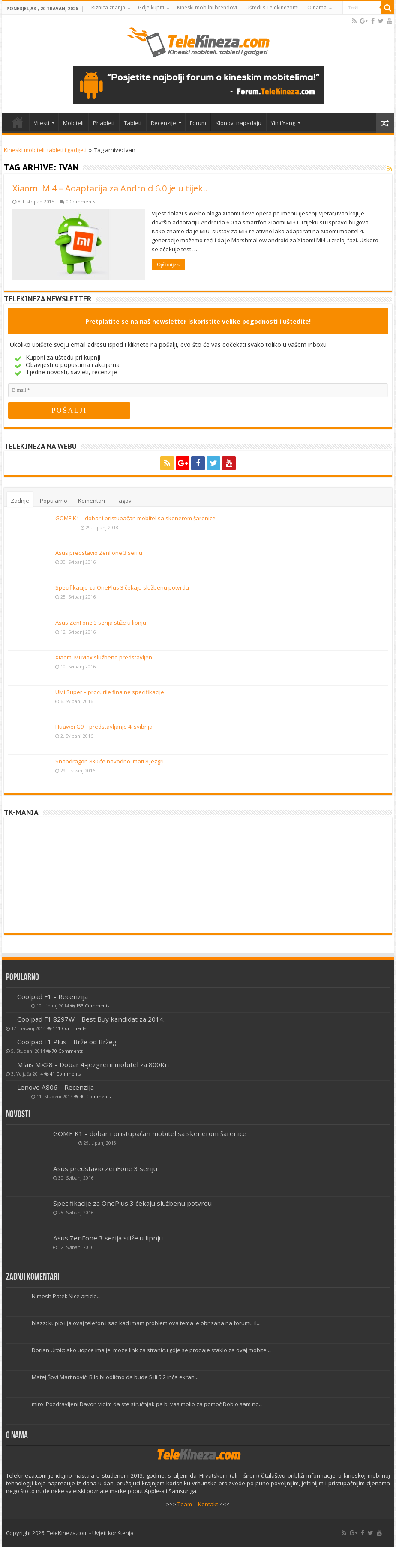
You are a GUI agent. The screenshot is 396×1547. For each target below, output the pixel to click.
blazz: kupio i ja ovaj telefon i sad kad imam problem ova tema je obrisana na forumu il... (146, 1323)
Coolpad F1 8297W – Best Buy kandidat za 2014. (91, 1019)
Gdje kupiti (151, 7)
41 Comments (65, 1074)
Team (184, 1504)
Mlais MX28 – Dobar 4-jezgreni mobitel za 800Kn (93, 1064)
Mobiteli (73, 123)
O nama (317, 7)
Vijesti (41, 123)
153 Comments (92, 1006)
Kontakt (208, 1504)
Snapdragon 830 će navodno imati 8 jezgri (109, 761)
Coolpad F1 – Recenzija (52, 996)
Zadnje (20, 500)
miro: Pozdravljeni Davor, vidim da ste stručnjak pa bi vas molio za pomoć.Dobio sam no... (147, 1404)
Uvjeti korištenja (113, 1533)
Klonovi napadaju (238, 123)
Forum (198, 123)
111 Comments (69, 1028)
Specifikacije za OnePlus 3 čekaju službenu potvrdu (122, 587)
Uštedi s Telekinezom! (272, 7)
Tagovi (124, 500)
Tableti (132, 123)
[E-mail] (198, 390)
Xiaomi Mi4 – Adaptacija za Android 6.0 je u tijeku (110, 188)
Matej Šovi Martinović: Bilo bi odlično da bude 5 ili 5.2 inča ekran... (115, 1377)
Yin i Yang (283, 123)
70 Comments (67, 1051)
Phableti (103, 123)
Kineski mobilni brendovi (207, 7)
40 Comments (95, 1097)
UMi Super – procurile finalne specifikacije (109, 692)
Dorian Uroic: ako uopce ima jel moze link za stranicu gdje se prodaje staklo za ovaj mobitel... (152, 1350)
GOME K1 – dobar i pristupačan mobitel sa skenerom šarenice (135, 518)
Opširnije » (168, 265)
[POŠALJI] (69, 410)
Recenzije (163, 123)
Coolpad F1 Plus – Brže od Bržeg (67, 1041)
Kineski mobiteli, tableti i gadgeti (45, 150)
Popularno (53, 500)
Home (17, 122)
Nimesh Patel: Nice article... (66, 1296)
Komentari (91, 500)
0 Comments (80, 201)
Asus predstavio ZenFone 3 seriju (98, 553)
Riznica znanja (108, 7)
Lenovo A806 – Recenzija (55, 1087)
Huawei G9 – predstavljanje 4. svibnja (104, 726)
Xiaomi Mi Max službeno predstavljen (103, 657)
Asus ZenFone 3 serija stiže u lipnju (100, 622)
